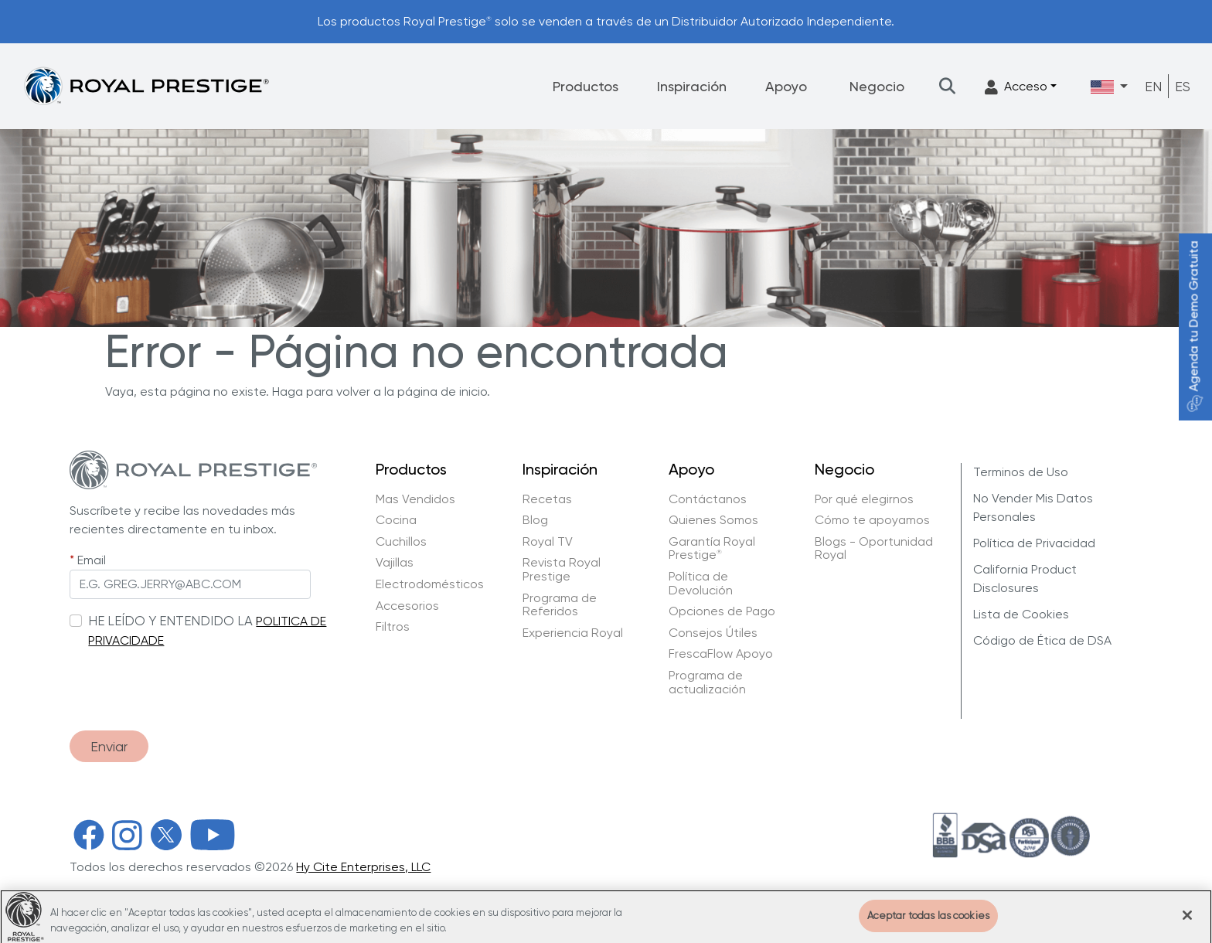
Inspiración (692, 86)
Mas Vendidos (415, 499)
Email (91, 560)
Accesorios (407, 606)
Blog (535, 520)
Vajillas (395, 563)
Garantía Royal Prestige (712, 548)
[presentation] (187, 682)
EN (1153, 86)
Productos (585, 86)
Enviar (109, 746)
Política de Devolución (701, 583)
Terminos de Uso (1020, 472)
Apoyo (786, 86)
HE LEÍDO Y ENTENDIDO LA (170, 620)
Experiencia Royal (573, 633)
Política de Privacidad (1034, 543)
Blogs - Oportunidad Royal (874, 548)
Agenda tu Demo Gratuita (1193, 326)
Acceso (1016, 87)
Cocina (396, 520)
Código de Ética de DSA (1042, 640)
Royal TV (548, 542)
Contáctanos (708, 499)
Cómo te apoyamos (872, 520)
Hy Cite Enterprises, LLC (363, 867)
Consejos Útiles (713, 633)
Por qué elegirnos (864, 499)
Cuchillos (401, 542)
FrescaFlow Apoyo (721, 654)
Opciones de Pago (722, 611)
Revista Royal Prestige (562, 569)
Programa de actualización (707, 682)
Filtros (393, 627)
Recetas (547, 499)
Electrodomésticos (430, 584)
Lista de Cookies (1021, 614)
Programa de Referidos (560, 604)
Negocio (876, 86)
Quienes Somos (713, 520)
